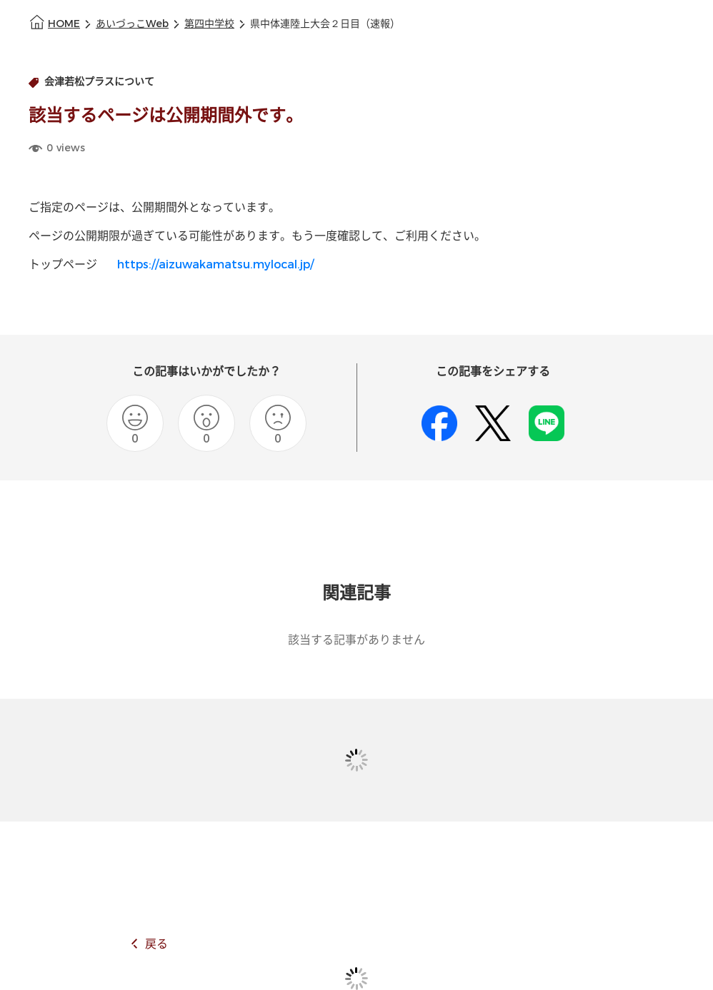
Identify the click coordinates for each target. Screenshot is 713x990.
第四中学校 (209, 24)
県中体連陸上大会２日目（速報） (325, 24)
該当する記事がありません (356, 639)
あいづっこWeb (132, 24)
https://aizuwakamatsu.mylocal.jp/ (215, 264)
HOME (64, 24)
